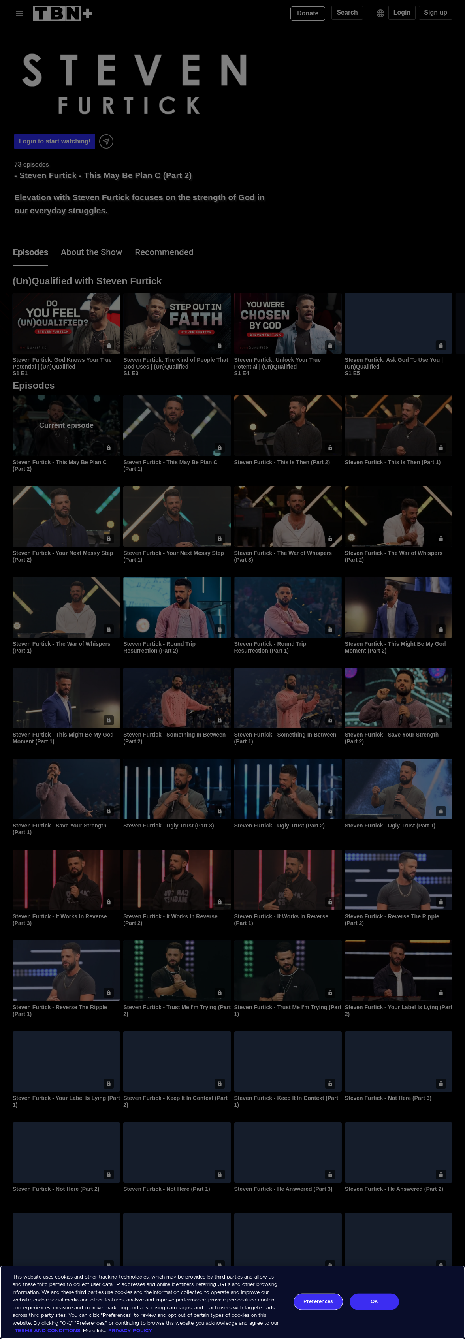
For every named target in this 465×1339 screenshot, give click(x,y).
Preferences (318, 1301)
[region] (232, 1302)
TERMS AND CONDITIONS (47, 1330)
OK (374, 1301)
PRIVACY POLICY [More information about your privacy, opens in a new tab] (130, 1330)
